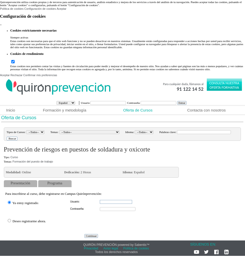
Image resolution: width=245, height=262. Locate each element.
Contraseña (133, 102)
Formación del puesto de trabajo (33, 161)
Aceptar (61, 8)
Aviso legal (110, 248)
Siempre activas (19, 37)
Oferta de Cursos (137, 110)
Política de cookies (12, 8)
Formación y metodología (64, 110)
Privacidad (91, 248)
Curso (14, 157)
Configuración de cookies (40, 8)
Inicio (10, 110)
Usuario (86, 102)
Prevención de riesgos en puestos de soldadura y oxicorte (77, 149)
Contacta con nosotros (206, 110)
